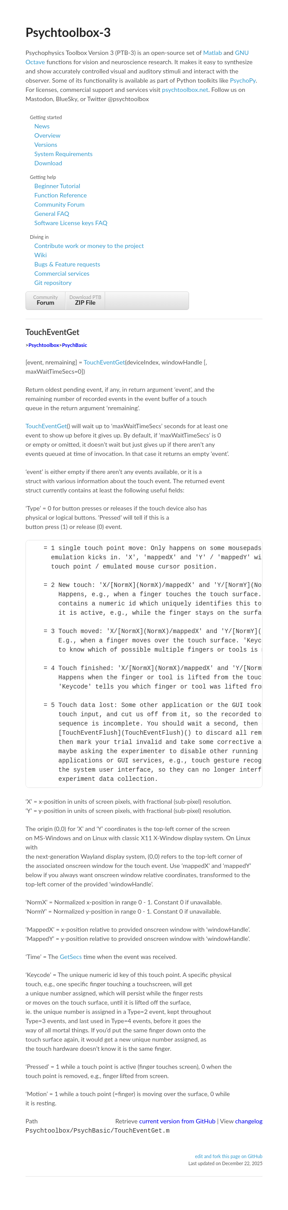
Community (45, 300)
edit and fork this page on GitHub (228, 1155)
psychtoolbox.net (185, 89)
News (42, 126)
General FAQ (51, 213)
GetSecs (71, 956)
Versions (45, 144)
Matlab (212, 52)
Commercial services (61, 273)
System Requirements (63, 153)
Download (48, 163)
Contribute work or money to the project (89, 245)
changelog (248, 1121)
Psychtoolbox (44, 345)
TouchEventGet (104, 362)
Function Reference (60, 195)
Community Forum (59, 204)
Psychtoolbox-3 (68, 32)
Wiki (40, 255)
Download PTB (85, 300)
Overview (47, 135)
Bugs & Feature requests (67, 264)
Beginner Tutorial (57, 186)
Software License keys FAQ (70, 222)
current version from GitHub (177, 1121)
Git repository (53, 282)
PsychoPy (243, 80)
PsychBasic (74, 345)
